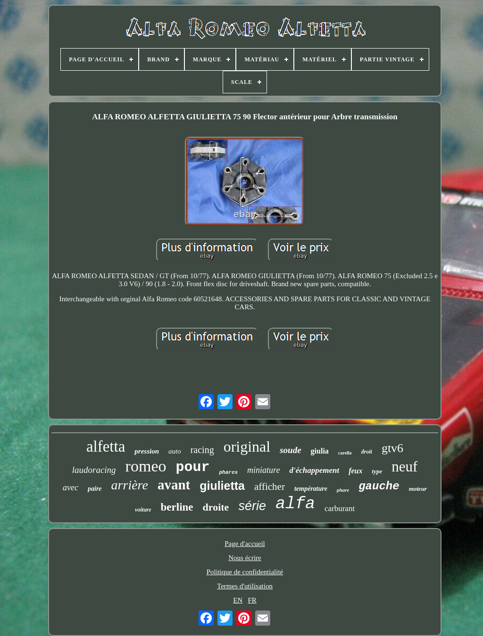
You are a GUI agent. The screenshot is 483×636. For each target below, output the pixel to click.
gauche (378, 486)
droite (216, 507)
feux (355, 471)
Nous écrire (244, 558)
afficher (269, 486)
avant (174, 484)
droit (366, 451)
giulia (320, 451)
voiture (143, 509)
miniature (263, 470)
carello (345, 452)
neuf (404, 466)
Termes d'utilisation (245, 586)
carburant (340, 508)
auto (174, 451)
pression (146, 451)
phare (343, 490)
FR (252, 600)
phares (228, 472)
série (252, 506)
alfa (295, 504)
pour (192, 467)
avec (70, 487)
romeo (146, 466)
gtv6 (392, 448)
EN (237, 600)
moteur (418, 488)
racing (202, 450)
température (310, 488)
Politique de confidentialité (245, 572)
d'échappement (314, 470)
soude (290, 450)
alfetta (105, 446)
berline (177, 507)
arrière (129, 485)
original (247, 446)
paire (95, 488)
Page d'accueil (245, 543)
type (377, 471)
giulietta (222, 485)
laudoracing (94, 470)
